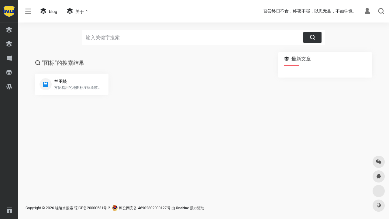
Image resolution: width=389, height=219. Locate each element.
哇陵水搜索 (64, 208)
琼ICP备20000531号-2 (92, 208)
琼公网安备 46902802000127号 (141, 208)
